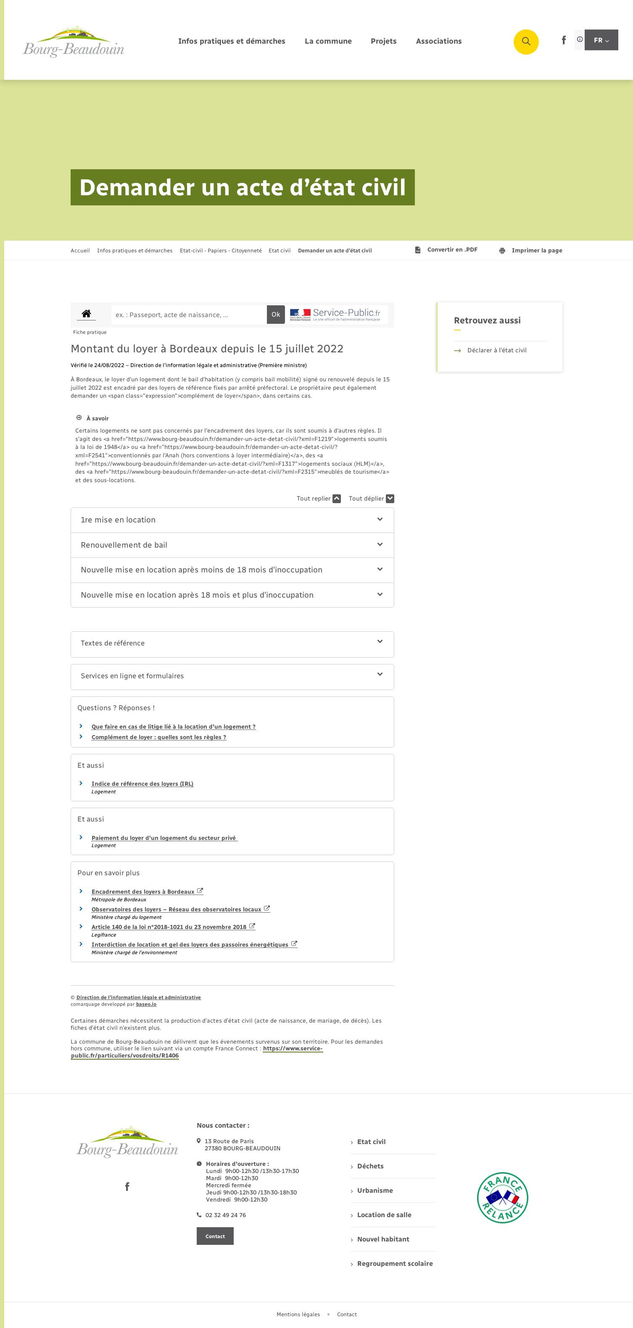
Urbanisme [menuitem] (372, 1190)
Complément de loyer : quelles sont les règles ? (159, 737)
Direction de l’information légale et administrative (138, 997)
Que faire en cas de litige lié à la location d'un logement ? (174, 726)
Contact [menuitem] (347, 1314)
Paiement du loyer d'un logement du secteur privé (164, 838)
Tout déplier (371, 498)
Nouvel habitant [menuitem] (380, 1239)
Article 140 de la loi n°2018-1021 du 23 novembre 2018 (173, 927)
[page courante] (335, 250)
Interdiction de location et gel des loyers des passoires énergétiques (194, 944)
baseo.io (146, 1004)
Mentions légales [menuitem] (298, 1314)
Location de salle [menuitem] (381, 1215)
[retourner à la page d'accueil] (73, 42)
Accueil (80, 250)
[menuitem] (231, 42)
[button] (232, 520)
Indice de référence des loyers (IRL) (142, 783)
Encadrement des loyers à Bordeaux (147, 891)
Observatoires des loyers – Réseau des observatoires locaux (181, 909)
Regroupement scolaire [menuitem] (392, 1264)
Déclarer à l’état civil (490, 350)
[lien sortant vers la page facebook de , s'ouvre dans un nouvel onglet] (564, 42)
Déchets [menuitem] (367, 1166)
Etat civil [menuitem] (368, 1142)
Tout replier (319, 498)
